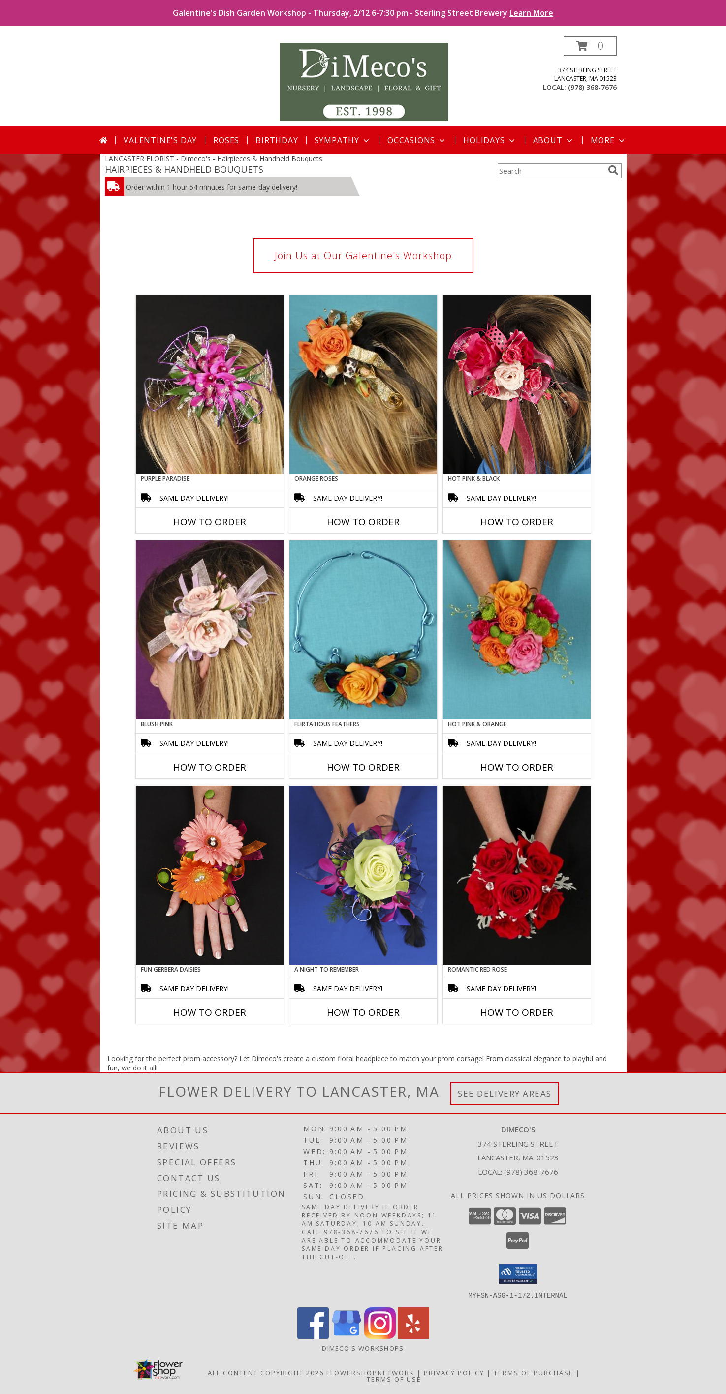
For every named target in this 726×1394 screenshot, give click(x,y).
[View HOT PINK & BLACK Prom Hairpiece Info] (517, 384)
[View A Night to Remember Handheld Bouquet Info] (363, 875)
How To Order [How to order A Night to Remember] (363, 1012)
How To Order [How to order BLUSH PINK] (209, 767)
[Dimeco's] (364, 81)
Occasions (417, 140)
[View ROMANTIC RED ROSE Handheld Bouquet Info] (517, 875)
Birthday (276, 140)
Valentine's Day (160, 140)
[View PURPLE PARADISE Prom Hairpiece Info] (210, 384)
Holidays (489, 140)
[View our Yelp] (413, 1335)
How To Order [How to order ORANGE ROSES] (363, 521)
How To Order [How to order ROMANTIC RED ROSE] (516, 1012)
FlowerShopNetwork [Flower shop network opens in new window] (370, 1372)
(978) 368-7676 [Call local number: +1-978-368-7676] (592, 87)
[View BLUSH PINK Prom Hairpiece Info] (210, 629)
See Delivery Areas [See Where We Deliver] (505, 1093)
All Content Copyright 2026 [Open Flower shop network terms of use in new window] (266, 1372)
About (553, 140)
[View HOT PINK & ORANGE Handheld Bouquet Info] (517, 629)
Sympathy (343, 140)
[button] (590, 46)
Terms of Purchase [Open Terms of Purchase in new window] (533, 1372)
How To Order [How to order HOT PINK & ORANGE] (516, 767)
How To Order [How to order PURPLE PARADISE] (209, 521)
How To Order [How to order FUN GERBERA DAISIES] (209, 1012)
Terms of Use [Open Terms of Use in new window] (394, 1378)
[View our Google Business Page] (346, 1335)
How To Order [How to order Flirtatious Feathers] (363, 767)
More (609, 140)
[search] (613, 170)
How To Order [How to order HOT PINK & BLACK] (516, 521)
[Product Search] (550, 171)
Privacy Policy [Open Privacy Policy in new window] (454, 1372)
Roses (226, 140)
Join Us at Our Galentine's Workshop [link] (363, 255)
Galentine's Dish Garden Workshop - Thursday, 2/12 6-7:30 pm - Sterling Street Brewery (363, 12)
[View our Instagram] (380, 1335)
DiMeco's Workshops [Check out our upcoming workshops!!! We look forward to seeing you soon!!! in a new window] (363, 1347)
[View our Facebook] (313, 1335)
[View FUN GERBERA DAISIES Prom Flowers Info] (210, 875)
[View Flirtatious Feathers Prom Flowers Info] (363, 629)
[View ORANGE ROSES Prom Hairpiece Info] (363, 384)
